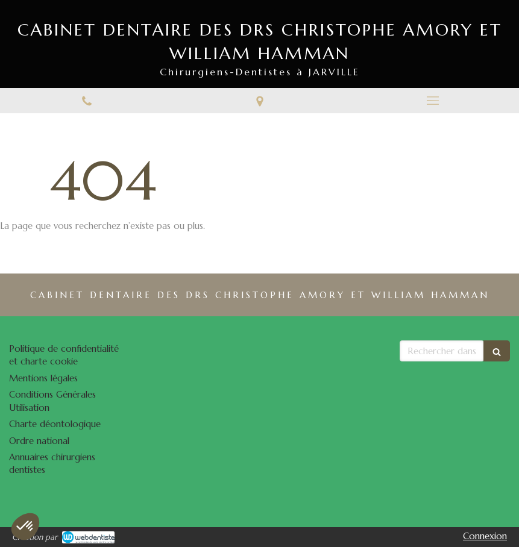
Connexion (485, 536)
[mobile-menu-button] (432, 101)
